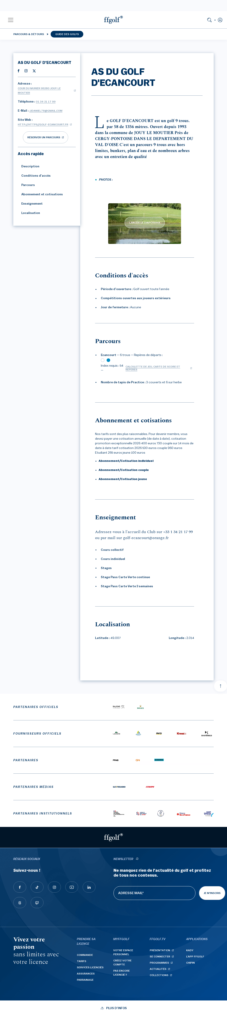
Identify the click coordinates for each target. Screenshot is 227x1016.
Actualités (158, 969)
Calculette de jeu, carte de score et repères (152, 368)
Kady (189, 950)
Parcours (26, 185)
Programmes (159, 962)
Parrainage (85, 979)
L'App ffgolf (195, 956)
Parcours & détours (28, 34)
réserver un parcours (43, 137)
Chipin (190, 962)
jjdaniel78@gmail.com (45, 110)
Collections (159, 975)
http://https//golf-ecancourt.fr (43, 124)
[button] (10, 20)
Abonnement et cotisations (40, 194)
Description (28, 166)
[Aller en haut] (220, 686)
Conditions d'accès (34, 175)
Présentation (160, 950)
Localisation (29, 213)
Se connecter (160, 956)
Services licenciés (90, 967)
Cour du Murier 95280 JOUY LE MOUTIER (39, 90)
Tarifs (81, 961)
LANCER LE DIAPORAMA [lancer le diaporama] (144, 222)
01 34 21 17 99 (46, 101)
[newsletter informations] (137, 859)
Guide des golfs (67, 34)
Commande (85, 955)
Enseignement (30, 203)
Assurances (86, 973)
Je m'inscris (212, 893)
